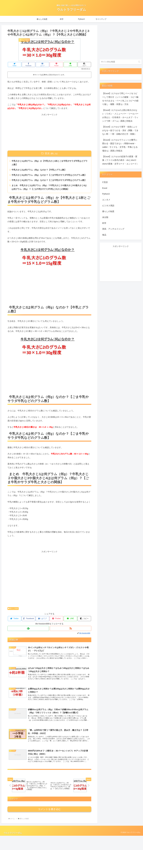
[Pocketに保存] (56, 64)
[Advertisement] (49, 132)
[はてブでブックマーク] (42, 64)
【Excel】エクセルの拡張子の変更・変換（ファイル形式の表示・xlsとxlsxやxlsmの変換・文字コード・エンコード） (120, 160)
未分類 (105, 217)
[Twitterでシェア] (14, 64)
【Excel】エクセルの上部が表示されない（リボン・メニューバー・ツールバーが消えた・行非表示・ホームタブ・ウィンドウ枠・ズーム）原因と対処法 (120, 115)
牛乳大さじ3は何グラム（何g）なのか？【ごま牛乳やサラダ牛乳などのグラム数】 (49, 175)
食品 (104, 235)
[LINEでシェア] (70, 64)
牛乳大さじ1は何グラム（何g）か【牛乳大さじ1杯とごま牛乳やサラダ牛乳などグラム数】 (49, 163)
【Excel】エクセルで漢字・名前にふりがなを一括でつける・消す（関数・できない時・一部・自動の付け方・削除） (120, 130)
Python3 (106, 194)
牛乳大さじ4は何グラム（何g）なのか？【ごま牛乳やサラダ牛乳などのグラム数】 (49, 180)
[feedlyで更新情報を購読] (28, 628)
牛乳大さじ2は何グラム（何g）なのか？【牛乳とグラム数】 (39, 170)
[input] (121, 61)
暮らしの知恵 (13, 608)
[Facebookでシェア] (28, 64)
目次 (47, 153)
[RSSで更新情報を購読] (70, 628)
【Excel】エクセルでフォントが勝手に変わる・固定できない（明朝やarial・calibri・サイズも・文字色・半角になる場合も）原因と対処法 (120, 145)
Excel (104, 188)
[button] (84, 64)
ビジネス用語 (108, 205)
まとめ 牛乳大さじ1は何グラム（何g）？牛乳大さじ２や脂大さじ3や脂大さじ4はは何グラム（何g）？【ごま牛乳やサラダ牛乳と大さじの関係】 (49, 187)
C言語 (105, 182)
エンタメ (106, 200)
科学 (104, 223)
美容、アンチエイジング (113, 229)
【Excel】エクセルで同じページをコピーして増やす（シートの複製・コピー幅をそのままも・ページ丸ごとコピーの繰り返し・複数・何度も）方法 (120, 98)
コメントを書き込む (49, 823)
